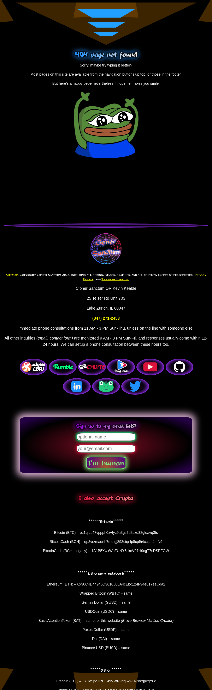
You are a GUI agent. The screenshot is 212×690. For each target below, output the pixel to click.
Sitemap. (12, 275)
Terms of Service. (115, 279)
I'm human (106, 462)
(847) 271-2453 (106, 318)
